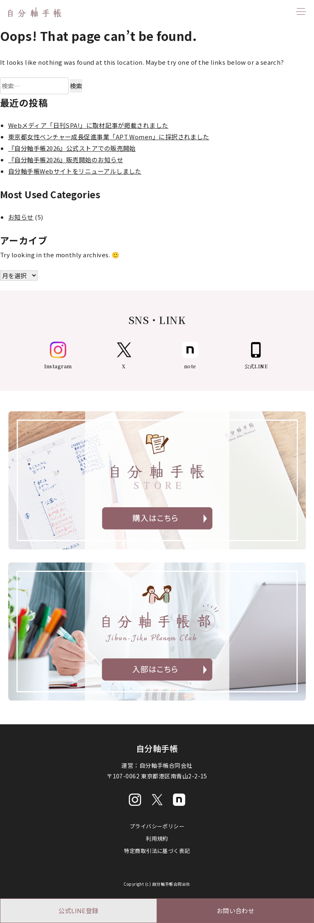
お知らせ (21, 217)
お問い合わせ (236, 910)
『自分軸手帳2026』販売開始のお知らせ (65, 159)
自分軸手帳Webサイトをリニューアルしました (74, 171)
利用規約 (157, 838)
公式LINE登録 (78, 910)
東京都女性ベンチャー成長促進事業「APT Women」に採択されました (108, 136)
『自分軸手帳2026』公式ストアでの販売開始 (72, 148)
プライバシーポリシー (157, 826)
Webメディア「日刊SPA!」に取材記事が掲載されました (88, 125)
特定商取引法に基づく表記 (157, 851)
